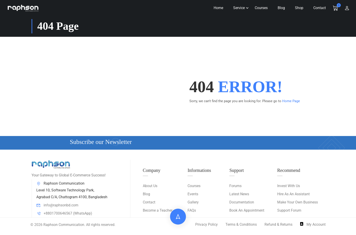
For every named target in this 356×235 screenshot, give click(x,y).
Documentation (241, 202)
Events (193, 194)
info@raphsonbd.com (57, 205)
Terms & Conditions (241, 225)
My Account (313, 225)
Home (217, 8)
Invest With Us (288, 186)
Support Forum (289, 210)
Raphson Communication (63, 225)
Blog (280, 8)
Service (237, 8)
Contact (318, 8)
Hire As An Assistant (293, 194)
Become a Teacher (157, 210)
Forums (235, 186)
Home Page (291, 101)
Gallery (193, 202)
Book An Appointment (246, 210)
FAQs (192, 210)
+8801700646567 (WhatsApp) (64, 213)
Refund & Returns (278, 225)
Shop (298, 8)
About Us (150, 186)
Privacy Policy (206, 225)
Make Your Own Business (297, 202)
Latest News (239, 194)
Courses (259, 8)
